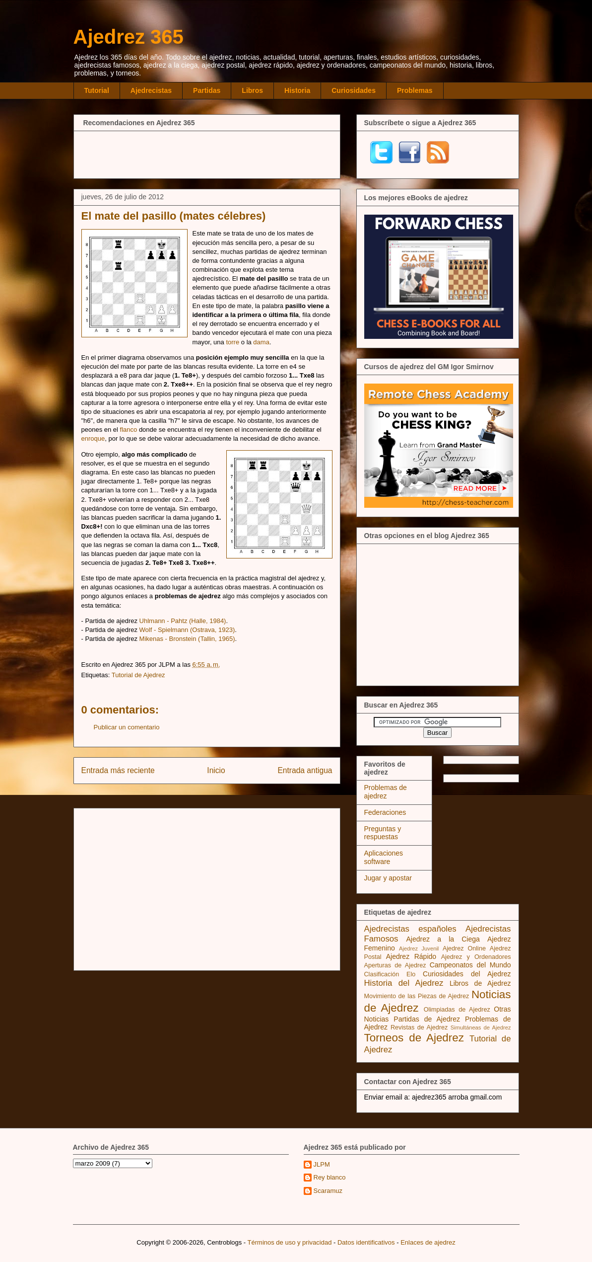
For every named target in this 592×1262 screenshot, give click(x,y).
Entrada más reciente (118, 770)
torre (232, 342)
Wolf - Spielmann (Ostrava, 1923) (187, 629)
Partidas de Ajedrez (427, 1019)
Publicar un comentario (127, 727)
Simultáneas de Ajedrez (481, 1027)
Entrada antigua (304, 770)
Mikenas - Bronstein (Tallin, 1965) (187, 638)
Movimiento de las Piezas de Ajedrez (416, 996)
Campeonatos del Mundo (470, 965)
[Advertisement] (207, 153)
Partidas (206, 90)
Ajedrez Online (464, 948)
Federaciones (385, 812)
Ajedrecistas (151, 90)
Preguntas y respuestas (382, 833)
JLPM (322, 1164)
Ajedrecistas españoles (410, 929)
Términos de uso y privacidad (290, 1242)
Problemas (415, 90)
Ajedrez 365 (128, 37)
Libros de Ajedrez (480, 983)
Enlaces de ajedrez (428, 1242)
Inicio (216, 770)
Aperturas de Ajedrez (395, 965)
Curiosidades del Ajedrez (467, 974)
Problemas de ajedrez (385, 792)
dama (261, 342)
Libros (252, 90)
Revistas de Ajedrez (419, 1027)
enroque (93, 438)
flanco (128, 429)
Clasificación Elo (390, 974)
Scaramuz (328, 1190)
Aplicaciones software (383, 857)
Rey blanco (330, 1177)
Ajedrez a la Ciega (443, 939)
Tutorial (96, 90)
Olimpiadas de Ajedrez (457, 1009)
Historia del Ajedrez (404, 983)
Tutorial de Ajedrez (138, 675)
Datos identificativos (366, 1242)
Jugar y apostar (388, 878)
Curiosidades (353, 90)
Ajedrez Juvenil (419, 948)
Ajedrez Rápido (411, 956)
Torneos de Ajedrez (414, 1037)
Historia (297, 90)
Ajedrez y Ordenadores (476, 956)
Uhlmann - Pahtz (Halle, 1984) (182, 621)
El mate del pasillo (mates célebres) (173, 216)
